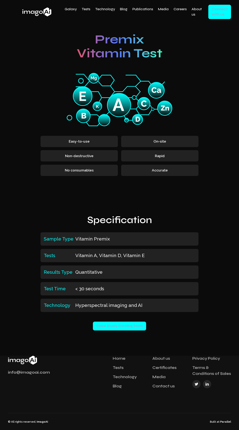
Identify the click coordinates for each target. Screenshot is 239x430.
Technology (105, 9)
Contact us (163, 386)
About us (197, 12)
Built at (220, 421)
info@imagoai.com (29, 372)
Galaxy (71, 9)
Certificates (164, 367)
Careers (180, 9)
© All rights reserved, (28, 421)
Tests (86, 9)
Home (119, 358)
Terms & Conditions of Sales (211, 370)
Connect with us (220, 12)
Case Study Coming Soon (119, 326)
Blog (123, 9)
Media (163, 9)
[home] (36, 11)
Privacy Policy (206, 358)
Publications (142, 9)
